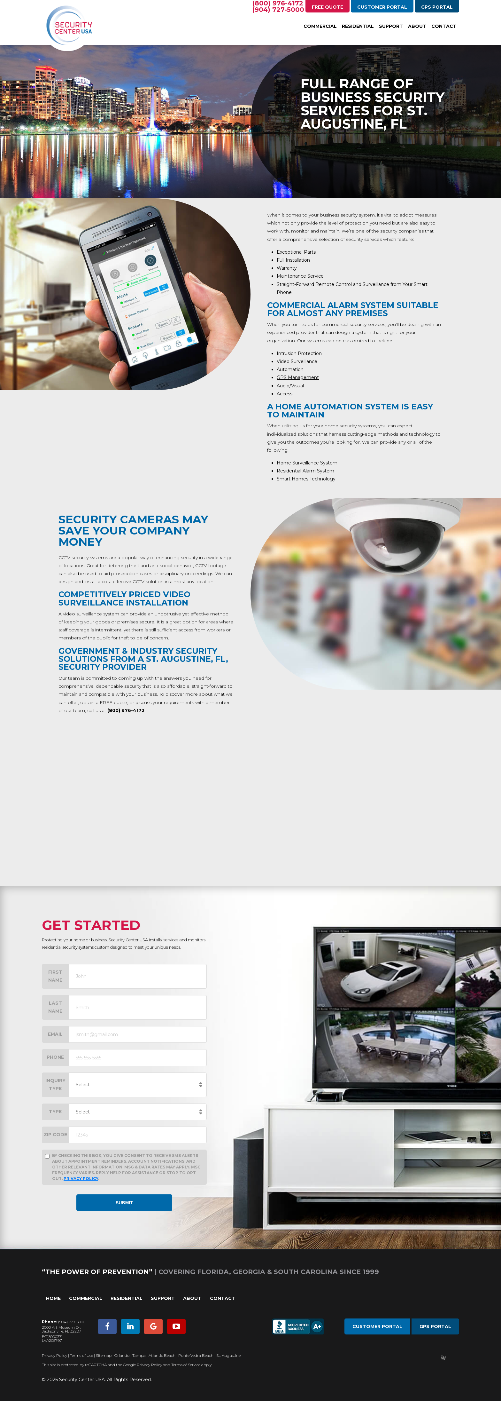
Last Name (55, 1007)
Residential (358, 26)
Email (55, 1034)
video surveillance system (91, 614)
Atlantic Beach (162, 1355)
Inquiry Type (55, 1084)
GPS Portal (437, 7)
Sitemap (104, 1355)
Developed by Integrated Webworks (443, 1357)
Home (53, 1298)
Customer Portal (382, 7)
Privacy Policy (81, 1178)
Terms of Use (81, 1355)
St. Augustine (228, 1355)
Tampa (139, 1355)
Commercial (320, 26)
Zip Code (55, 1134)
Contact (444, 26)
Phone (55, 1057)
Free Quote (327, 7)
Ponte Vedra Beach (195, 1355)
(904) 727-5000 (278, 9)
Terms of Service (185, 1364)
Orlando (121, 1355)
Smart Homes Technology (306, 479)
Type (55, 1111)
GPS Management (298, 377)
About (417, 26)
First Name (55, 976)
